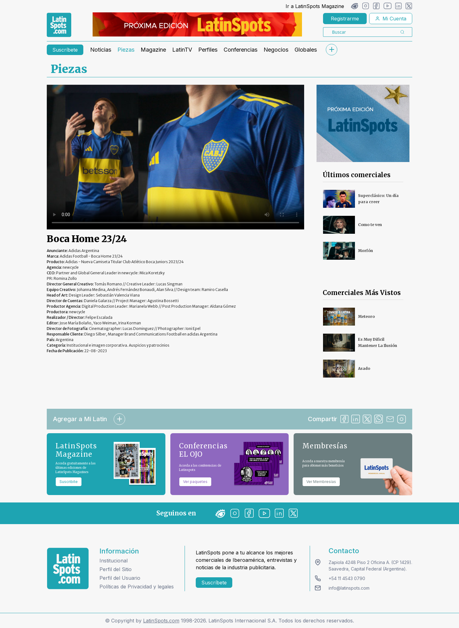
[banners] (197, 24)
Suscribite (68, 481)
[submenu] (331, 49)
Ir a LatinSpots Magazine (315, 6)
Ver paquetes (195, 481)
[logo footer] (68, 568)
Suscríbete (65, 50)
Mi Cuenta (390, 18)
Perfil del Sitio (115, 569)
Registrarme (345, 18)
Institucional (113, 561)
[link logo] (59, 25)
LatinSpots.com (161, 620)
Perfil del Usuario (119, 578)
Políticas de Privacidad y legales (136, 586)
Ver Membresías (321, 481)
